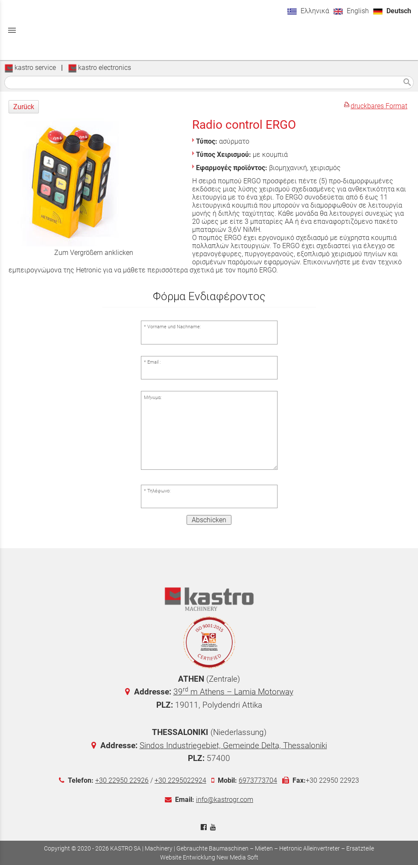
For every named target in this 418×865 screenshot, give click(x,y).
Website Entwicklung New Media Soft (209, 857)
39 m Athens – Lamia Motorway (233, 692)
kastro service (30, 68)
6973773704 (258, 780)
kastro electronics (99, 68)
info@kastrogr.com (224, 800)
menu (12, 30)
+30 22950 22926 (122, 780)
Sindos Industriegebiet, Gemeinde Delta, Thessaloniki (233, 745)
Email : (154, 362)
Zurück (23, 107)
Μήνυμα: (152, 397)
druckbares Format (379, 106)
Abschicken (209, 520)
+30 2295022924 (180, 780)
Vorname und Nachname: (174, 327)
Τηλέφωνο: (158, 491)
